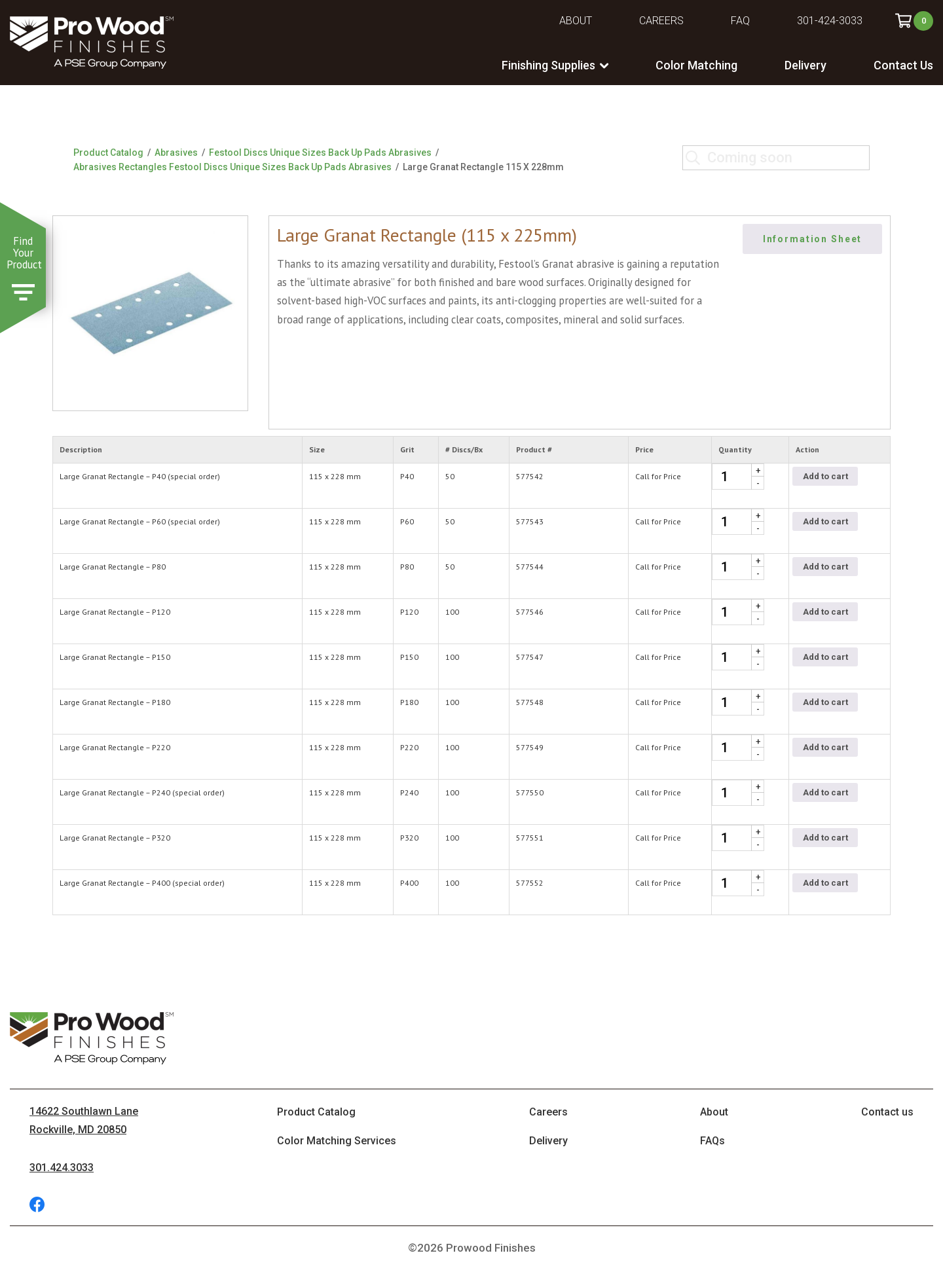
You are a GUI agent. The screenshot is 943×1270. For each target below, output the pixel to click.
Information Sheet (812, 239)
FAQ (740, 20)
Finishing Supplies (548, 65)
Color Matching (696, 65)
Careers (661, 20)
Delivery (805, 65)
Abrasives (176, 152)
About (575, 20)
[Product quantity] (738, 476)
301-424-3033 (829, 20)
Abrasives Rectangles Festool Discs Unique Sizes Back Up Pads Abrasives (232, 167)
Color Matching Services (336, 1140)
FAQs (712, 1140)
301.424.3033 (61, 1167)
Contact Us (903, 65)
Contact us (887, 1112)
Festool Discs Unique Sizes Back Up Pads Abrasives (320, 152)
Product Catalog (108, 152)
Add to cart (825, 476)
